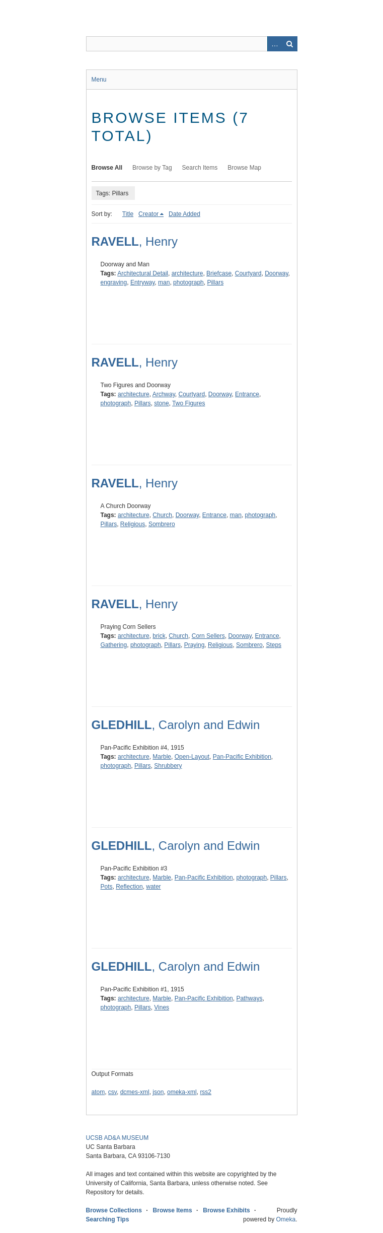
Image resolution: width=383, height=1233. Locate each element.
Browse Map (244, 167)
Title (127, 213)
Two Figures (188, 403)
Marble (161, 756)
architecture (187, 273)
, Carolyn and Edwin (176, 725)
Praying (194, 644)
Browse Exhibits (226, 1210)
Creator (148, 213)
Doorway (276, 273)
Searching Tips (107, 1219)
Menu (99, 79)
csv (112, 1092)
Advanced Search (274, 43)
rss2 (205, 1092)
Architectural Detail (142, 273)
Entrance (247, 394)
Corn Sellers (208, 635)
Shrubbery (168, 765)
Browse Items (172, 1210)
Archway (163, 394)
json (158, 1092)
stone (161, 403)
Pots (107, 886)
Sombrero (161, 524)
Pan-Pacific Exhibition (242, 756)
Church (162, 515)
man (164, 282)
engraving (114, 282)
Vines (161, 1007)
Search (289, 43)
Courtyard (248, 273)
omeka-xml (182, 1092)
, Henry (135, 241)
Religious (132, 524)
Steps (273, 644)
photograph (188, 282)
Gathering (114, 644)
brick (158, 635)
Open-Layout (192, 756)
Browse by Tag (152, 167)
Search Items (200, 167)
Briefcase (219, 273)
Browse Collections (114, 1210)
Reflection (129, 886)
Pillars (215, 282)
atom (98, 1092)
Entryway (142, 282)
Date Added (184, 213)
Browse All (107, 167)
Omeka (285, 1219)
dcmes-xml (134, 1092)
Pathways (249, 998)
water (153, 886)
